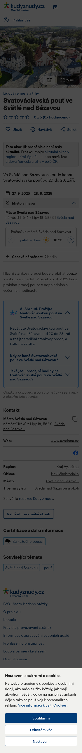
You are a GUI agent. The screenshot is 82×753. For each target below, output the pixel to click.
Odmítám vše (41, 730)
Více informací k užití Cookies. (43, 705)
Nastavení (41, 741)
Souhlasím (41, 718)
